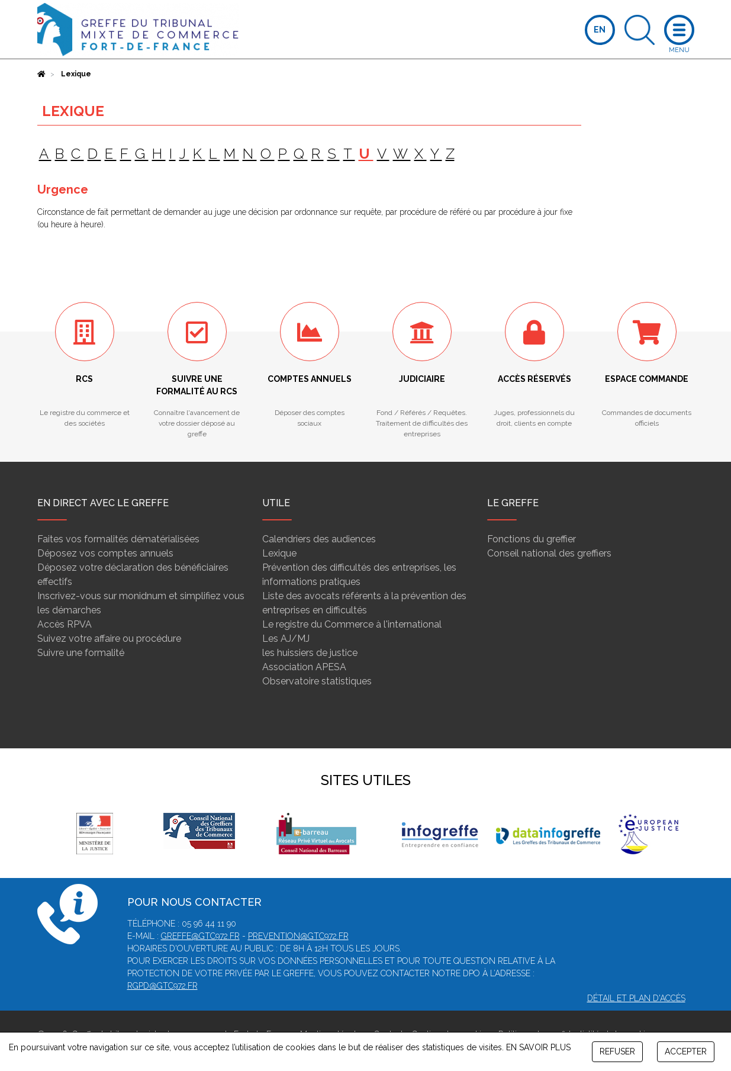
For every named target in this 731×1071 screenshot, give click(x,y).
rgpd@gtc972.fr (162, 985)
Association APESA (304, 667)
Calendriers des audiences (319, 539)
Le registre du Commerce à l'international (352, 624)
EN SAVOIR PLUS (538, 1047)
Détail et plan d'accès (636, 998)
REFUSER (617, 1051)
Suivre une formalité (80, 652)
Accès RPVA (64, 624)
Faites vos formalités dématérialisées (118, 539)
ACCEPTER (686, 1051)
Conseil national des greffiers (549, 553)
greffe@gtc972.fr (200, 936)
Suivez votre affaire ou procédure (109, 638)
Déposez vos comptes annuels (105, 553)
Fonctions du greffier (531, 539)
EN (600, 29)
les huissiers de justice (310, 652)
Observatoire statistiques (317, 681)
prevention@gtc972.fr (298, 936)
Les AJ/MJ (286, 638)
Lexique (279, 553)
